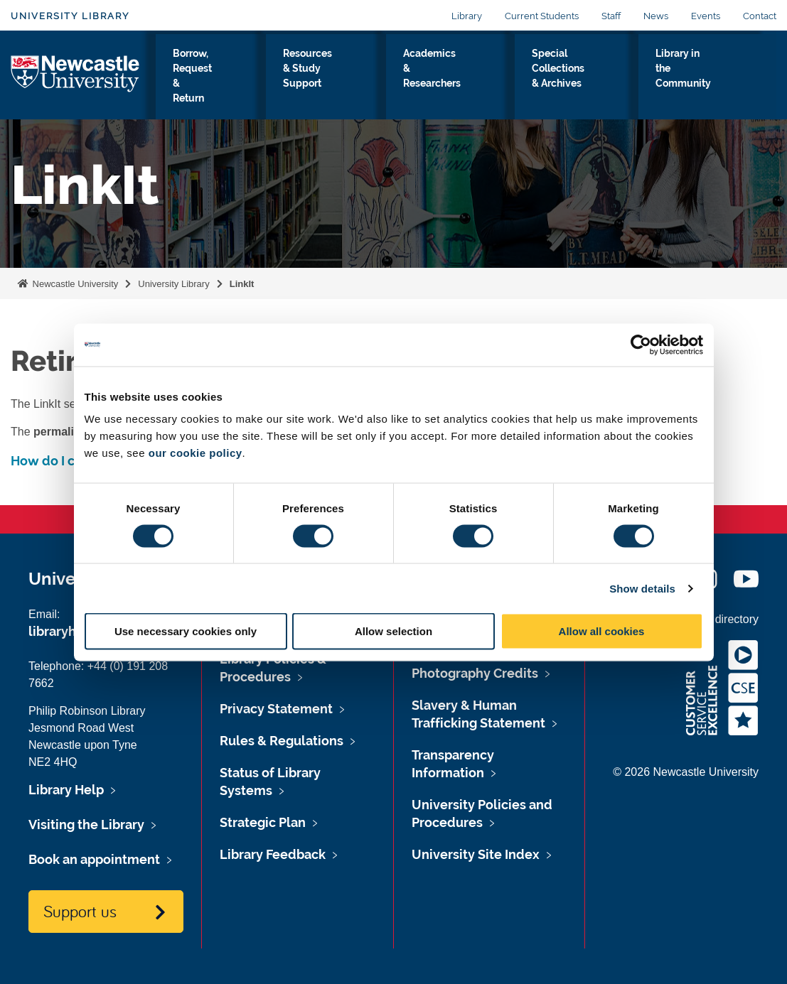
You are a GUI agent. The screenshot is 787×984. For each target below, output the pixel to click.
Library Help (66, 789)
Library (466, 16)
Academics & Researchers (488, 77)
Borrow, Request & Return (273, 86)
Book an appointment (94, 859)
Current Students (542, 16)
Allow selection (393, 631)
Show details (642, 588)
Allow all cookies (602, 631)
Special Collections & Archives (602, 86)
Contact (759, 16)
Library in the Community (714, 77)
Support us (80, 910)
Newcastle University (74, 284)
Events (705, 16)
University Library (70, 16)
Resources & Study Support (380, 77)
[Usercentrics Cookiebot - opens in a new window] (641, 344)
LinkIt (242, 284)
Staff (611, 16)
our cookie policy (195, 453)
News (655, 16)
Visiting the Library (180, 86)
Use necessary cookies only (185, 631)
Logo (76, 82)
